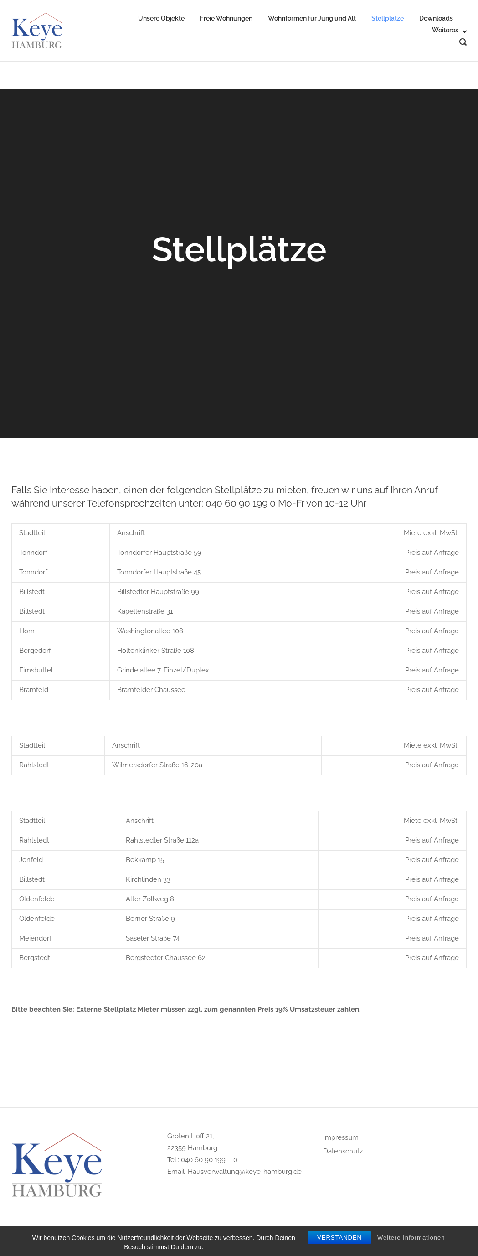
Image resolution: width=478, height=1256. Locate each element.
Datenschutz (343, 1151)
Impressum (341, 1137)
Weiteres (445, 30)
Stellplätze (387, 18)
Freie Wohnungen (226, 18)
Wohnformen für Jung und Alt (312, 18)
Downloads (436, 18)
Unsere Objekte (161, 18)
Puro (303, 1242)
